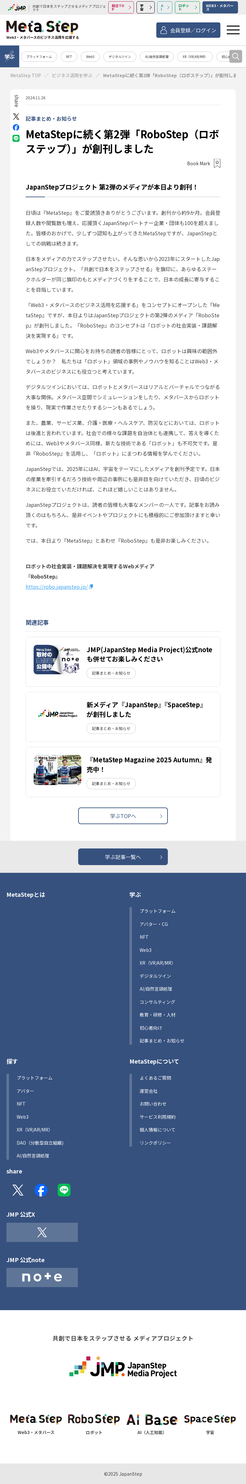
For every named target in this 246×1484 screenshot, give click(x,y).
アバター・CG (154, 924)
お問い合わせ (153, 1103)
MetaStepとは (25, 894)
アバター (25, 1091)
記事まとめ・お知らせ (51, 118)
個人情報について (158, 1129)
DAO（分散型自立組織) (40, 1142)
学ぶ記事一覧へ (123, 857)
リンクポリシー (155, 1142)
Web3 (90, 56)
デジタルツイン (120, 56)
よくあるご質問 (155, 1077)
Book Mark (198, 163)
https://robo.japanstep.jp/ (57, 586)
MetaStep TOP (25, 75)
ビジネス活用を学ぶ (72, 75)
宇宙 (142, 7)
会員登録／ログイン (193, 30)
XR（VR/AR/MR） (195, 56)
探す (12, 1061)
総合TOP (118, 7)
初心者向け (151, 1028)
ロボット (183, 7)
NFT (69, 56)
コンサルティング (157, 1002)
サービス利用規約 (158, 1117)
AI (162, 7)
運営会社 (149, 1091)
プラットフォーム (39, 56)
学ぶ (9, 56)
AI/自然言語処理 (156, 56)
